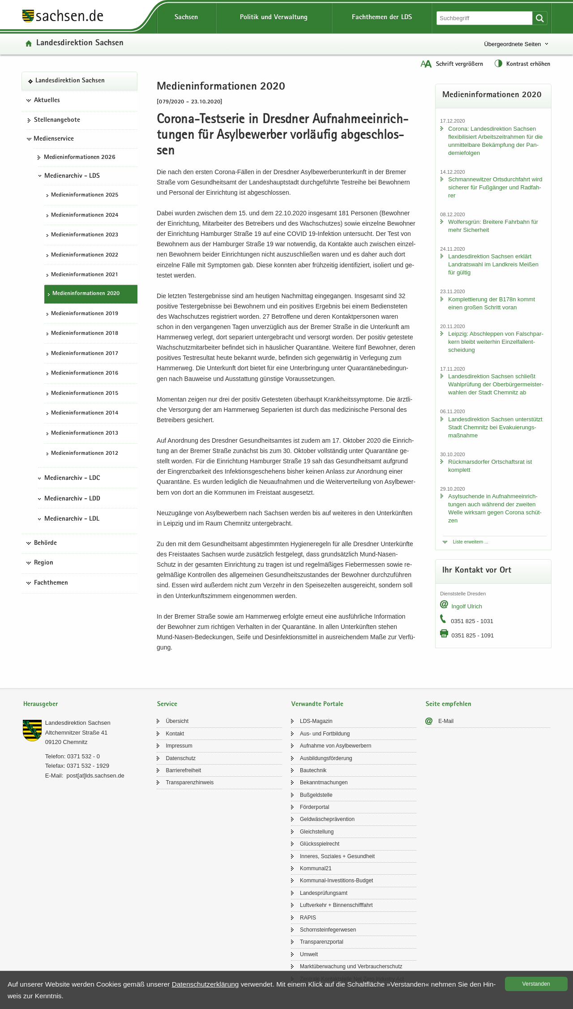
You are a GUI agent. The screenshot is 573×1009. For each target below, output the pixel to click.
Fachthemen (51, 583)
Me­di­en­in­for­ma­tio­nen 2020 (86, 294)
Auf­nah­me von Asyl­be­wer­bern (335, 746)
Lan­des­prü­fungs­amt (323, 893)
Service (167, 704)
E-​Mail (445, 721)
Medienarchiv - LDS (72, 176)
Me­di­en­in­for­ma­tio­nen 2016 (84, 373)
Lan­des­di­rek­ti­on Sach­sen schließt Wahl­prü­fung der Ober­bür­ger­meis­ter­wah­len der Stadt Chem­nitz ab (495, 384)
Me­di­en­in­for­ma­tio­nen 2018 (84, 334)
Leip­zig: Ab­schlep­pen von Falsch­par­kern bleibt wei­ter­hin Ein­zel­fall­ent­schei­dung (495, 341)
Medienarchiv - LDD (72, 499)
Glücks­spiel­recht (319, 844)
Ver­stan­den (536, 984)
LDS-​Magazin (316, 721)
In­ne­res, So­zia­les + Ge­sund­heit (337, 856)
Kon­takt (175, 734)
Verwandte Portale (317, 704)
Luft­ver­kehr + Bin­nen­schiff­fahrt (336, 905)
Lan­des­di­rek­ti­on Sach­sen (80, 43)
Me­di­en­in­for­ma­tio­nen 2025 (84, 195)
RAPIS (308, 918)
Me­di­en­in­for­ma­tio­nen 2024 (84, 215)
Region (43, 563)
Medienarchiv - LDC (72, 478)
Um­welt (309, 954)
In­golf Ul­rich (466, 606)
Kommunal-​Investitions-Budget (336, 880)
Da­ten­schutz (181, 758)
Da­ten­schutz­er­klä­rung (205, 984)
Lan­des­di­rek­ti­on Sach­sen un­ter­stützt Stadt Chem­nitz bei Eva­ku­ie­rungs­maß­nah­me (495, 427)
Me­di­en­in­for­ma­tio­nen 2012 (84, 454)
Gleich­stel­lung (317, 832)
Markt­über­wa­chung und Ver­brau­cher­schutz (351, 966)
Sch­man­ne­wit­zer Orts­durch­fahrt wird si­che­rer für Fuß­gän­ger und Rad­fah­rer (495, 187)
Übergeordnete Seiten (512, 44)
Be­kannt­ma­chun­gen (324, 782)
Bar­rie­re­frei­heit (183, 770)
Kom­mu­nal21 (316, 868)
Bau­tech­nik (313, 770)
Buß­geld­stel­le (316, 795)
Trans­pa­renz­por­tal (321, 942)
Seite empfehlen (448, 704)
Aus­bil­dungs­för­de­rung (326, 758)
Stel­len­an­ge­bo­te (57, 120)
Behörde (45, 543)
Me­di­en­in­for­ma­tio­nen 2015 (84, 394)
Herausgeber (40, 704)
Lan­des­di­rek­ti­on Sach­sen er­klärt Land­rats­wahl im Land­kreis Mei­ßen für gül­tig (493, 264)
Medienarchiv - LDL (71, 519)
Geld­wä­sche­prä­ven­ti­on (327, 819)
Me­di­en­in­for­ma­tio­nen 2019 (84, 314)
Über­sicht (177, 721)
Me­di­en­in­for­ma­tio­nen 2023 (84, 235)
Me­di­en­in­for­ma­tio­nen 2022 (84, 255)
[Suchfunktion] (485, 18)
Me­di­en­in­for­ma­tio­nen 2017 (84, 354)
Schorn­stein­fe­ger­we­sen (328, 930)
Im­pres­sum (179, 746)
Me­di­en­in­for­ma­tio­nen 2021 (84, 275)
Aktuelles (47, 100)
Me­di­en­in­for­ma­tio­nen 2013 (84, 433)
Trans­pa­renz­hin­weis (190, 782)
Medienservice (54, 139)
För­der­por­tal (314, 807)
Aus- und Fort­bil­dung (325, 734)
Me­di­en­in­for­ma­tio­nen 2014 (84, 413)
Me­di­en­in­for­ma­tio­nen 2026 (79, 157)
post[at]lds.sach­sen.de (95, 775)
